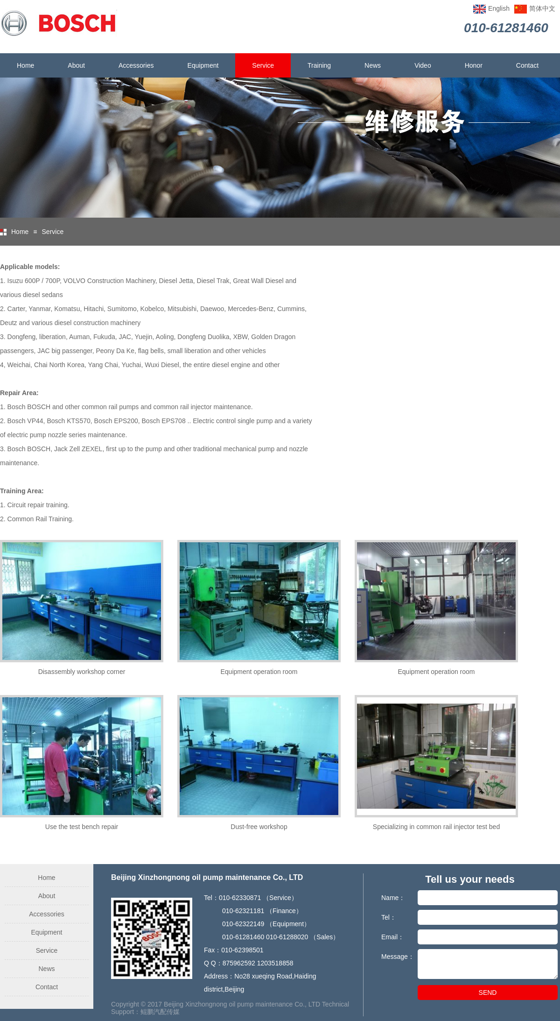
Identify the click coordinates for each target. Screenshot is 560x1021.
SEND (488, 992)
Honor (474, 65)
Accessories (136, 65)
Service (263, 65)
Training (319, 65)
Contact (527, 65)
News (372, 65)
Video (422, 65)
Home (25, 65)
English (499, 8)
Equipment (202, 65)
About (76, 65)
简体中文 (542, 8)
